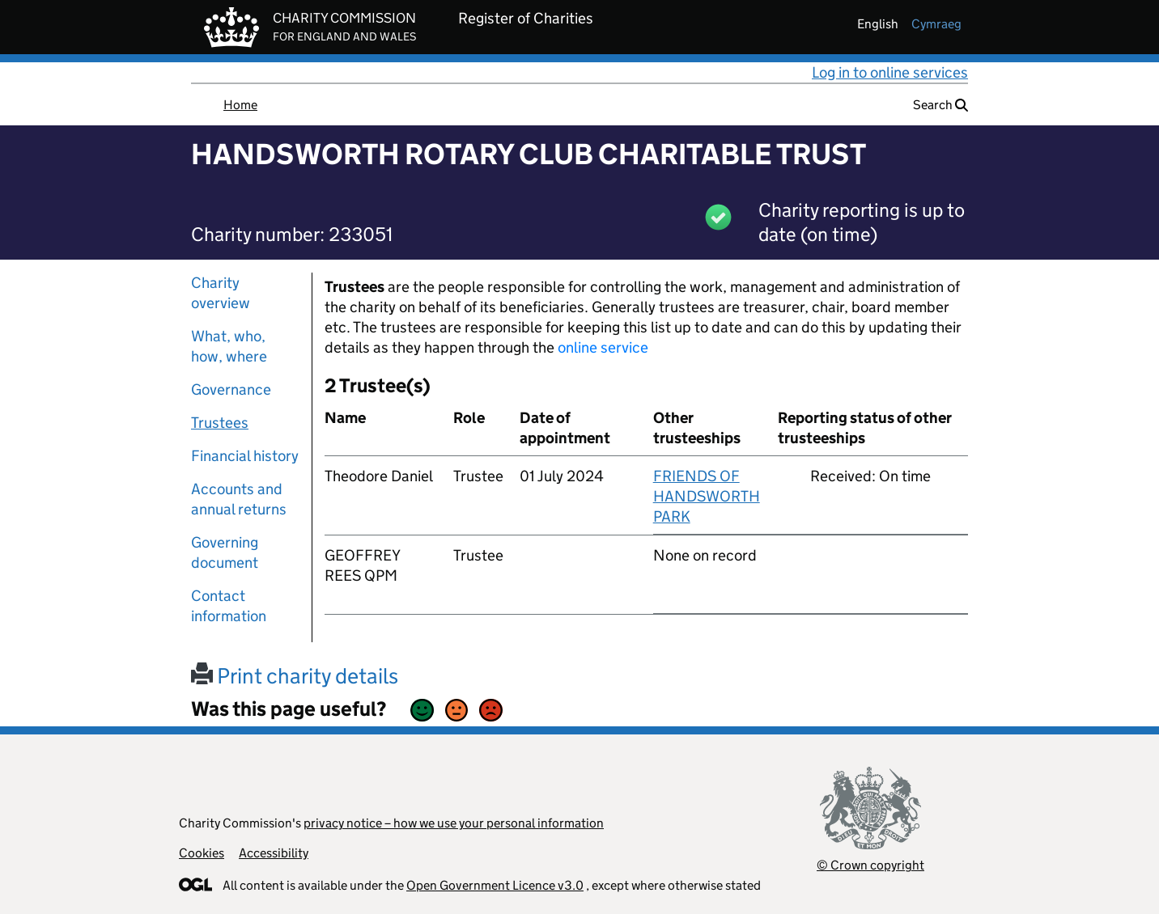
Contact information (228, 605)
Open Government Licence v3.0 (495, 885)
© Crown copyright (870, 865)
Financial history (245, 455)
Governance (231, 389)
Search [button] (940, 104)
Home (240, 104)
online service (603, 347)
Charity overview (220, 292)
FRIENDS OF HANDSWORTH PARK (706, 496)
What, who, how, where (229, 346)
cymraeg (936, 24)
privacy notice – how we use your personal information (454, 823)
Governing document (224, 552)
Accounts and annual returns (239, 499)
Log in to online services (890, 72)
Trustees (219, 422)
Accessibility (273, 853)
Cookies (201, 853)
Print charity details (294, 675)
